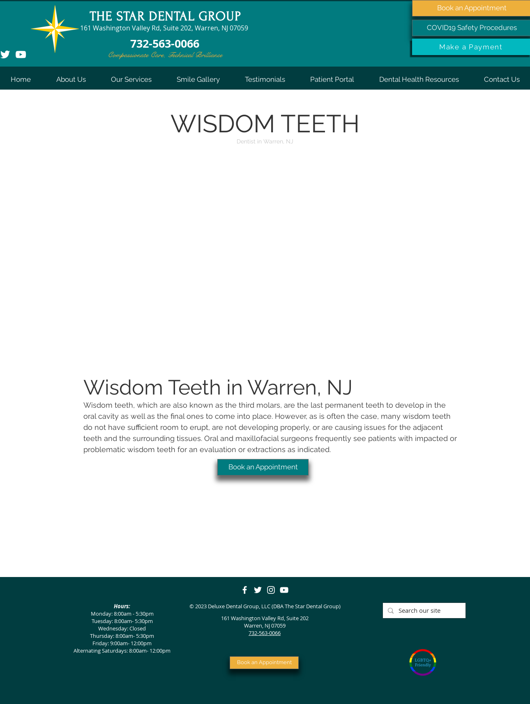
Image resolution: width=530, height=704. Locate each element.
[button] (71, 79)
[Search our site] (423, 610)
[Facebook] (245, 590)
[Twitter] (258, 590)
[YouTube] (20, 54)
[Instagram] (271, 590)
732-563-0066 (265, 633)
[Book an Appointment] (263, 467)
